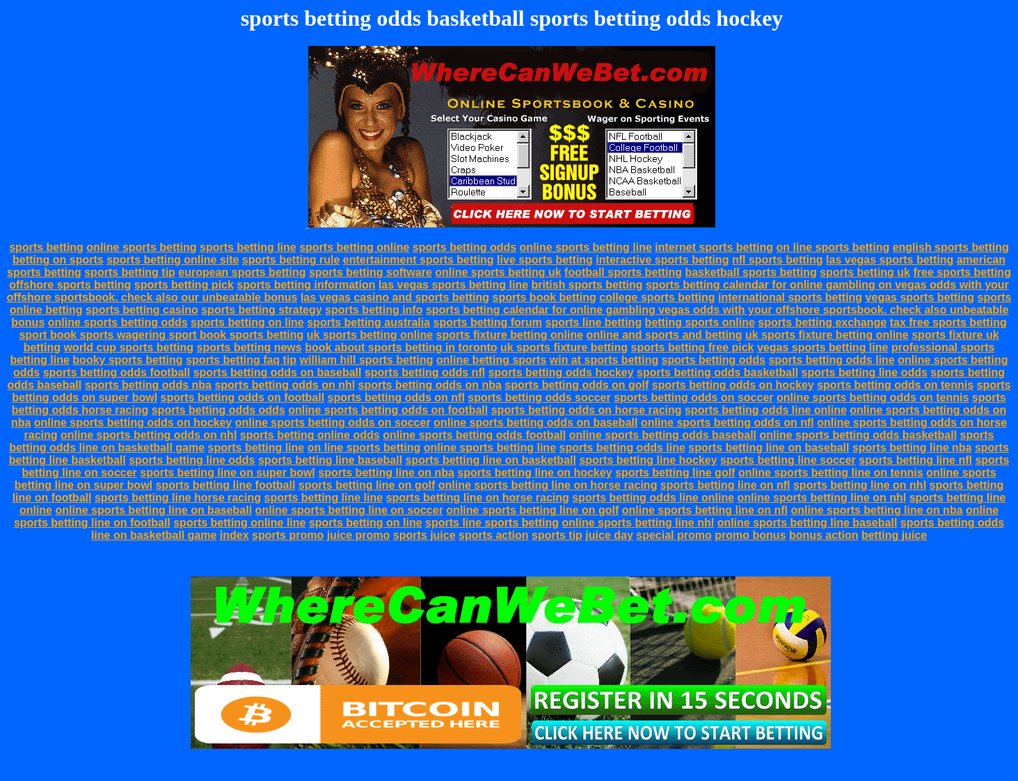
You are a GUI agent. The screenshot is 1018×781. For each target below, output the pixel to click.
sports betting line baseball (330, 460)
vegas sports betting (920, 297)
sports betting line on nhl (859, 485)
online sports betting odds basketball (858, 435)
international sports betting (790, 297)
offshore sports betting (70, 285)
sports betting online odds (310, 435)
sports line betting (593, 322)
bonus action (824, 535)
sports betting (46, 247)
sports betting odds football (117, 372)
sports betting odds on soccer (693, 397)
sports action (493, 535)
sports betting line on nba (386, 472)
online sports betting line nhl (638, 523)
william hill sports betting (367, 360)
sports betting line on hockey (534, 472)
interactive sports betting (662, 260)
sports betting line (248, 247)
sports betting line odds (865, 372)
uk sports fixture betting (564, 347)
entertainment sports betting (418, 260)
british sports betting (587, 285)
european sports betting (241, 272)
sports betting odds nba (148, 385)
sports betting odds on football (243, 397)
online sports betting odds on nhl (149, 435)
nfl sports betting (777, 260)
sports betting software (370, 272)
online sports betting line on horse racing (548, 485)
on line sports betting (833, 247)
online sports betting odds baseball (662, 435)
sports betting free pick (692, 347)
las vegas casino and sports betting (395, 297)
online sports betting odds (118, 322)
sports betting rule (291, 260)
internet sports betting (714, 247)
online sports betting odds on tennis (873, 397)
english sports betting (951, 247)
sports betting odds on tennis (895, 385)
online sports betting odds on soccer (333, 422)
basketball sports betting (750, 272)
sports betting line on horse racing (477, 498)
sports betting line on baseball (768, 447)
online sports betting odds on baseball (535, 422)
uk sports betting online (370, 335)
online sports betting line (586, 247)
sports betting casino (142, 310)
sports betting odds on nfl (396, 397)
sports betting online (354, 247)
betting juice (894, 535)
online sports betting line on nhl (822, 498)
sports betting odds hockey (561, 372)
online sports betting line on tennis (830, 472)
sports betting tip (129, 272)
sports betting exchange (822, 322)
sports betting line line (323, 498)
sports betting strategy (261, 310)
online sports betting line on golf (532, 510)
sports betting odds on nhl (284, 385)
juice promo (358, 535)
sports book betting (544, 297)
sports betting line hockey (648, 460)
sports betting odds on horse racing (586, 410)
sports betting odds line (831, 360)
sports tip (557, 535)
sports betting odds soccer (539, 397)
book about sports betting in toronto (401, 347)
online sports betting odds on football (388, 410)
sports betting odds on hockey (733, 385)
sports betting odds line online (766, 410)
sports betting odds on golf (576, 385)
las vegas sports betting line (453, 285)
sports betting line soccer (788, 460)
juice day (609, 535)
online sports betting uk (498, 272)
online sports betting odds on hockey (133, 422)
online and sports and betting (664, 335)
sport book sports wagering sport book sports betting (161, 335)
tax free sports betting (948, 322)
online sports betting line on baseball (153, 510)
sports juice (424, 535)
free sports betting (961, 272)
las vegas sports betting (889, 260)
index (234, 535)
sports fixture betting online (510, 335)
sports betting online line (239, 523)
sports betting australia (368, 322)
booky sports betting (127, 360)
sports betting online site (172, 260)
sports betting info (373, 310)
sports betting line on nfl (725, 485)
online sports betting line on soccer (349, 510)
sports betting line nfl (915, 460)
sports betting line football (225, 485)
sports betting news (249, 347)
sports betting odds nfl (425, 372)
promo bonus (750, 535)
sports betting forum (488, 322)
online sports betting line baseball (807, 523)
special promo (673, 535)
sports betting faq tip (241, 360)
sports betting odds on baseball (277, 372)
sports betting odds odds (218, 410)
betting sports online (700, 322)
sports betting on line (247, 322)
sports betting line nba (912, 447)
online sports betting (141, 247)
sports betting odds (464, 247)
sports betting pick (184, 285)
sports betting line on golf (367, 485)
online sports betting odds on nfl (727, 422)
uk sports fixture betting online (827, 335)
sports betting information (306, 285)
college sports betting (657, 297)
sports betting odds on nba (430, 385)
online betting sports (491, 360)
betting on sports (58, 260)
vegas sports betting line (822, 347)
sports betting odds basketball (717, 372)
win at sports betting (604, 360)
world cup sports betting (128, 347)
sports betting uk (865, 272)
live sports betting (545, 260)
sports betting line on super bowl (227, 472)
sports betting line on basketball (491, 460)
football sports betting (623, 272)
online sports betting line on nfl (705, 510)
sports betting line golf (675, 472)
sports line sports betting (492, 523)
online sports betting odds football (474, 435)
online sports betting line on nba (876, 510)
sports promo (288, 535)
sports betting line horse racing (178, 498)
